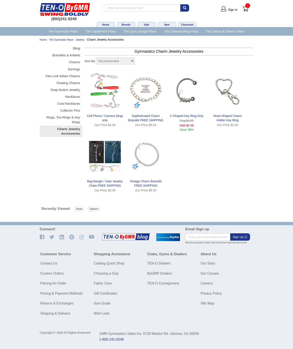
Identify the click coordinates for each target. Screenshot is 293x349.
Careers (207, 283)
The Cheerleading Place (181, 31)
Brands (126, 24)
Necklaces (72, 96)
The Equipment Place (100, 31)
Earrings (74, 69)
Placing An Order (53, 283)
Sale (146, 24)
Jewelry (80, 39)
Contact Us (48, 263)
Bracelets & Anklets (66, 55)
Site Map (207, 303)
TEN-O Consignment (163, 283)
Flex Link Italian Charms (63, 76)
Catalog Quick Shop (109, 263)
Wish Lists (101, 313)
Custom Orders (52, 273)
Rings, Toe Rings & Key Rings (63, 119)
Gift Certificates (105, 293)
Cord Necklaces (68, 103)
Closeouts (187, 24)
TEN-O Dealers (159, 263)
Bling (76, 48)
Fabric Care (103, 283)
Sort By (89, 61)
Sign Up (240, 237)
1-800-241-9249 (111, 339)
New (167, 24)
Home (105, 24)
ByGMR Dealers (159, 273)
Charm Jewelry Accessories (68, 131)
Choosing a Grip (106, 273)
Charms (74, 62)
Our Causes (210, 273)
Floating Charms (68, 83)
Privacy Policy (211, 293)
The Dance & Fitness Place (225, 31)
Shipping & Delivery (55, 313)
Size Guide (102, 303)
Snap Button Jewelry (65, 90)
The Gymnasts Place (63, 31)
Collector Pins (70, 110)
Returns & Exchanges (57, 303)
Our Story (208, 263)
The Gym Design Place (139, 31)
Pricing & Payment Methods (61, 293)
